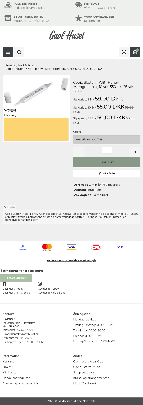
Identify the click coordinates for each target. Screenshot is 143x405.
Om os (7, 367)
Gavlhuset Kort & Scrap (16, 292)
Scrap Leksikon (83, 372)
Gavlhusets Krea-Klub (88, 361)
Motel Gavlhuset (84, 383)
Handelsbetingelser (16, 378)
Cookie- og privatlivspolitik (20, 383)
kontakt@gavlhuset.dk (24, 334)
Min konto (9, 372)
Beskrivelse (9, 207)
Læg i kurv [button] (107, 162)
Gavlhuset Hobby (13, 288)
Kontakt (8, 361)
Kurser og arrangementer (91, 378)
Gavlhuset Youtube (86, 367)
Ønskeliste (107, 173)
